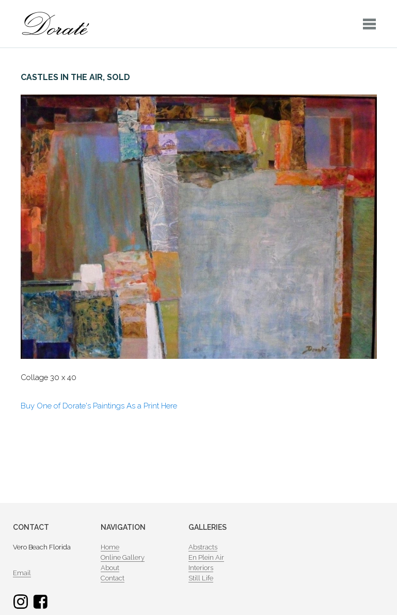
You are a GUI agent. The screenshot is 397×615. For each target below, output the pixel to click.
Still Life (200, 578)
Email (22, 573)
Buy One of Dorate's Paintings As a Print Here (99, 406)
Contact (112, 578)
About (110, 568)
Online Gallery (123, 557)
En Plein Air (206, 557)
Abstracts (202, 547)
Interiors (200, 568)
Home (110, 547)
